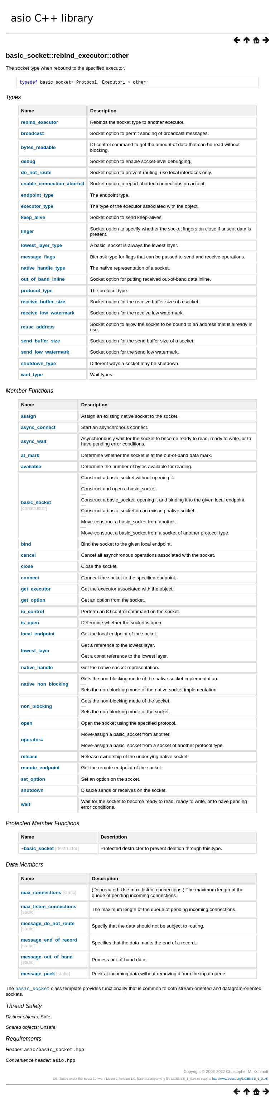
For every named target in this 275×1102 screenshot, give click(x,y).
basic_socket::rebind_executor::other (67, 55)
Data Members (24, 866)
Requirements (24, 1039)
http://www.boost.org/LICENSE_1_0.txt (239, 1078)
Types (13, 98)
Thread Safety (24, 1007)
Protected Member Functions (42, 824)
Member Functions (29, 392)
